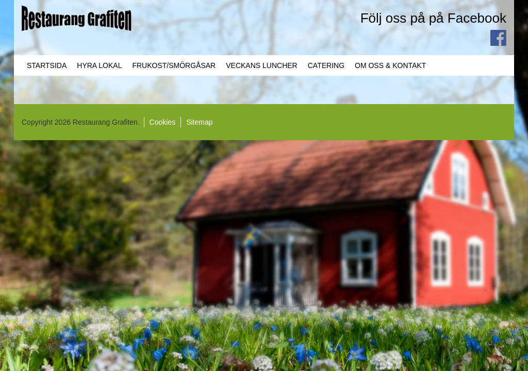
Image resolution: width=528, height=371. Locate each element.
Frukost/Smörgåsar (174, 65)
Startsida (47, 65)
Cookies (163, 122)
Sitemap (199, 122)
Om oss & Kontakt (390, 65)
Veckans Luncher (261, 65)
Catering (326, 65)
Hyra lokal (99, 65)
